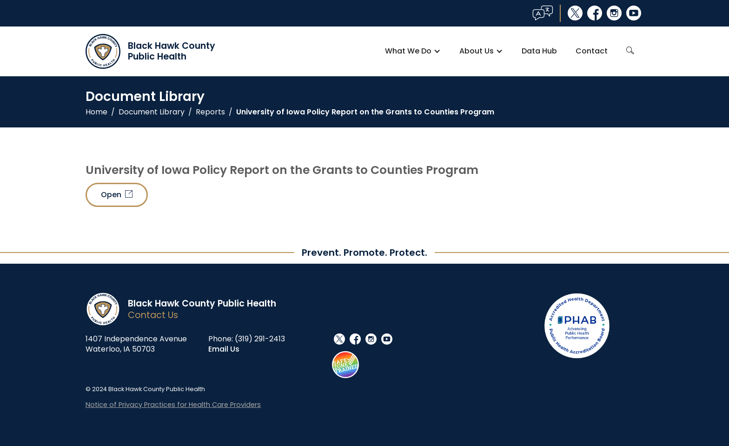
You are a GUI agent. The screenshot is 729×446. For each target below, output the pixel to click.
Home (96, 112)
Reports (210, 112)
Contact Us (153, 315)
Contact (592, 51)
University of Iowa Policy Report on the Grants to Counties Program (365, 112)
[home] (150, 51)
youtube (633, 13)
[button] (413, 51)
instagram (614, 13)
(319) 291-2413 (260, 338)
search (630, 50)
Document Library (152, 112)
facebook (594, 13)
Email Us (223, 349)
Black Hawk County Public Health (202, 303)
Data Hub (539, 51)
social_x (575, 13)
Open (117, 194)
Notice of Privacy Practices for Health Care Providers (173, 404)
